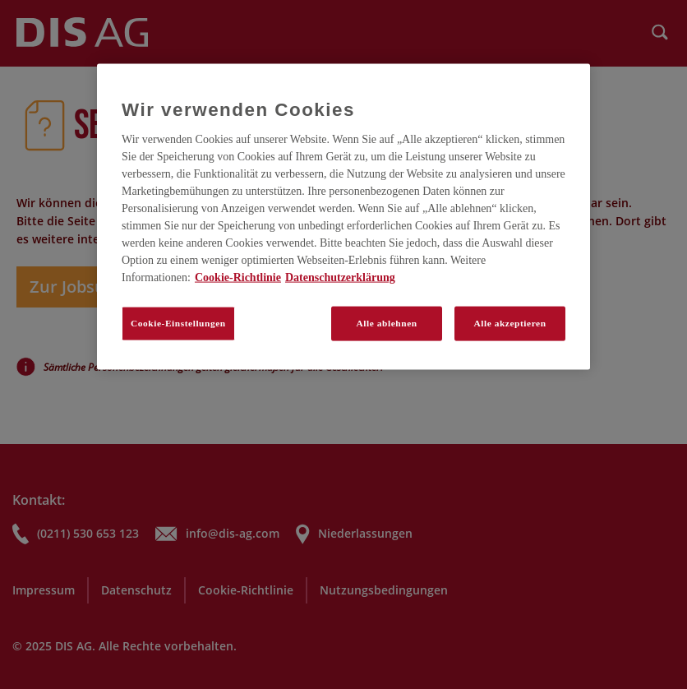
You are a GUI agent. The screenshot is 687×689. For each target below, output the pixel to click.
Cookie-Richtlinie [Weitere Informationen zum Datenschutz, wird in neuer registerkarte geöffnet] (238, 277)
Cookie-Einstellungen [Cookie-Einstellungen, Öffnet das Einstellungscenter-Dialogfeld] (178, 323)
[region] (343, 216)
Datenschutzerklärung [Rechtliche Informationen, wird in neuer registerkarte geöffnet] (340, 277)
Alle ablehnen (387, 323)
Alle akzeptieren (509, 323)
